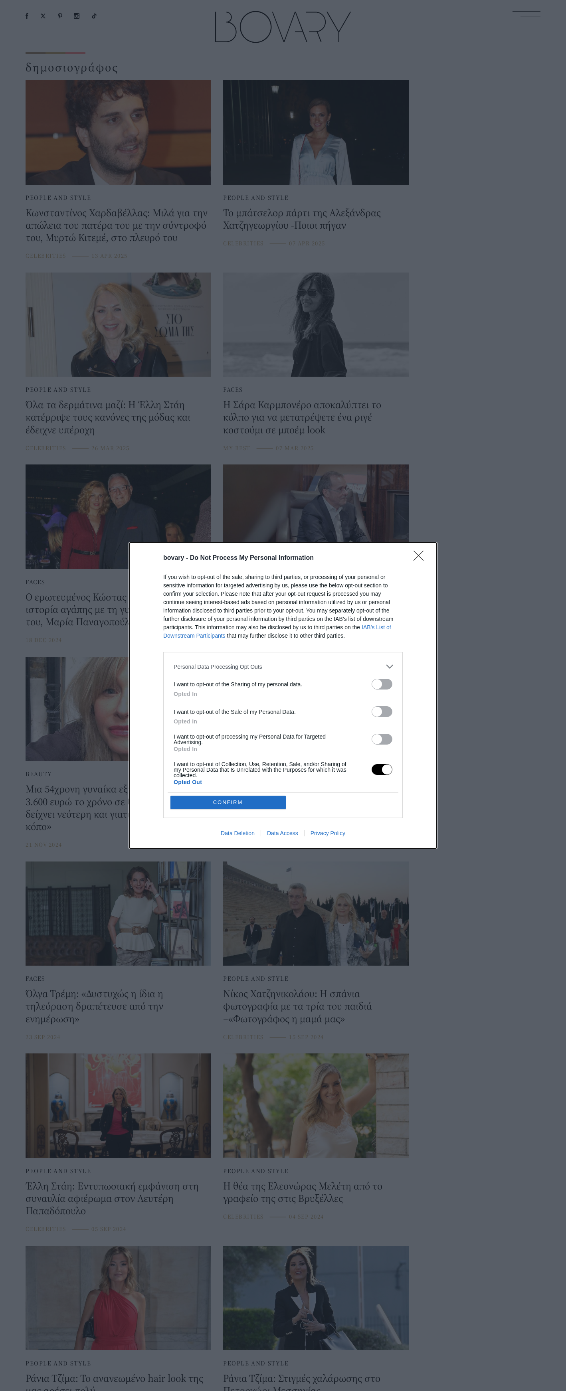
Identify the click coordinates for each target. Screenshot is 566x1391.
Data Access (282, 775)
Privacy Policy (328, 775)
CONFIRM (228, 744)
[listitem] (283, 724)
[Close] (421, 616)
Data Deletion (238, 775)
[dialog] (283, 695)
